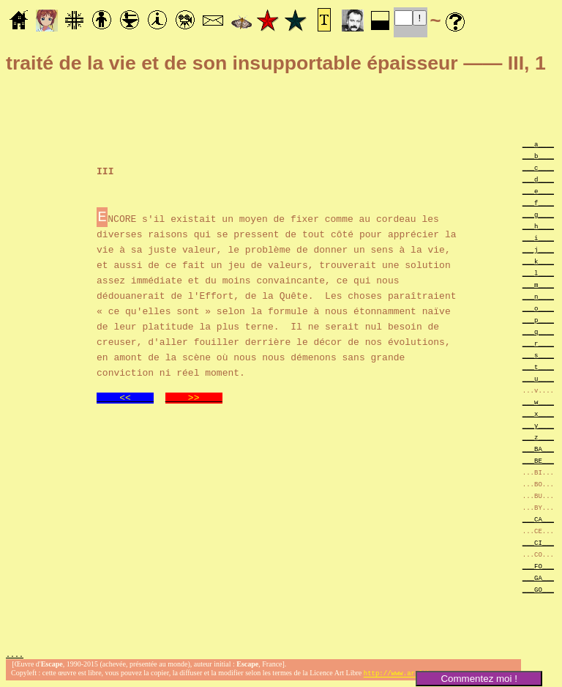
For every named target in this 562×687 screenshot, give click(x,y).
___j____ (538, 249)
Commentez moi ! (479, 678)
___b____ (538, 155)
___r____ (538, 343)
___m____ (538, 284)
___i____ (538, 237)
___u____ (538, 378)
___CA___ (538, 519)
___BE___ (538, 460)
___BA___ (538, 448)
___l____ (538, 273)
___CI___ (538, 542)
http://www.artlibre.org (409, 675)
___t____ (538, 366)
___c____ (538, 167)
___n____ (538, 296)
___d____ (538, 179)
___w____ (538, 401)
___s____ (538, 355)
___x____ (538, 413)
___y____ (538, 425)
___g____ (538, 214)
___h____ (538, 226)
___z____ (538, 437)
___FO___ (538, 566)
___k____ (538, 261)
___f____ (538, 202)
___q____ (538, 331)
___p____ (538, 319)
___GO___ (538, 589)
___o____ (538, 308)
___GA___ (538, 577)
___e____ (538, 191)
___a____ (538, 144)
